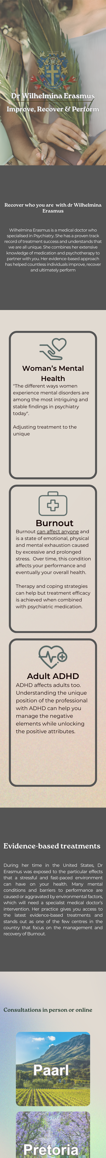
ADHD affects (34, 685)
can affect (48, 532)
